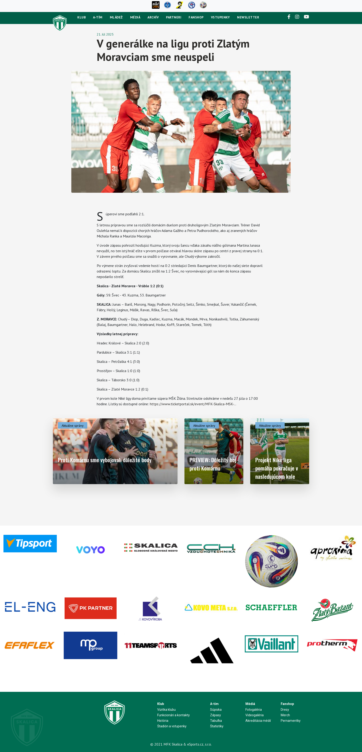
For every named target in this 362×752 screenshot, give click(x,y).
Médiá (135, 17)
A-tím (98, 17)
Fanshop (196, 17)
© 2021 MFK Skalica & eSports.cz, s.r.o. (181, 744)
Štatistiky (216, 726)
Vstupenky (220, 17)
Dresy (285, 709)
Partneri (173, 17)
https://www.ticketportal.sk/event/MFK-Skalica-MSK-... (193, 404)
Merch (285, 715)
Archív (153, 17)
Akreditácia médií (258, 720)
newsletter (248, 17)
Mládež (116, 17)
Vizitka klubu (166, 709)
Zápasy (215, 715)
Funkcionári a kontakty (173, 715)
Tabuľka (216, 720)
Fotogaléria (253, 709)
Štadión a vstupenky (172, 726)
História (162, 720)
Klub (81, 17)
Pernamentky (291, 720)
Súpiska (216, 709)
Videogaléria (254, 715)
